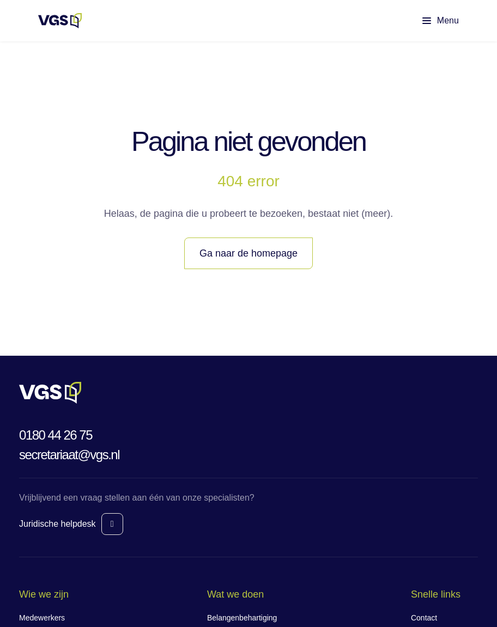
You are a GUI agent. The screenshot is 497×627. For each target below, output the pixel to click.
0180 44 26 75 (55, 435)
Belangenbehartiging (242, 617)
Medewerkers (42, 617)
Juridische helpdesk (57, 523)
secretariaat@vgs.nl (69, 454)
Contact (424, 617)
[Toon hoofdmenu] (431, 21)
